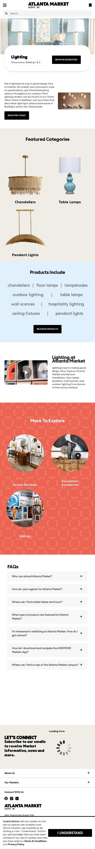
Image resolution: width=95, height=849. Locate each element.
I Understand (70, 833)
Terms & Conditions (35, 841)
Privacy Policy (16, 844)
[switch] (26, 372)
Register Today (17, 115)
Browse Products (47, 329)
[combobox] (47, 13)
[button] (47, 576)
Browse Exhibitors (66, 59)
